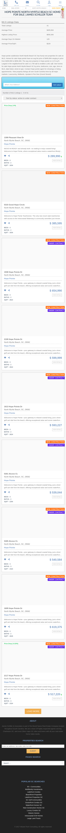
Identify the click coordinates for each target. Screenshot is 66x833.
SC (26, 8)
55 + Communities (33, 787)
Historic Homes (33, 813)
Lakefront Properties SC (34, 797)
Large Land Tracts (33, 818)
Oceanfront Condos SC (33, 802)
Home (4, 8)
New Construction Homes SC (34, 808)
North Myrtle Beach (39, 8)
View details (57, 160)
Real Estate (15, 8)
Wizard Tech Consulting (28, 827)
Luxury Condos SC (34, 810)
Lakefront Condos (33, 792)
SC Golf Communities (34, 800)
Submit (33, 751)
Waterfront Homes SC (34, 805)
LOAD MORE (33, 711)
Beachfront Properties (34, 794)
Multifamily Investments (33, 789)
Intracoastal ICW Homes (34, 816)
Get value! (57, 85)
